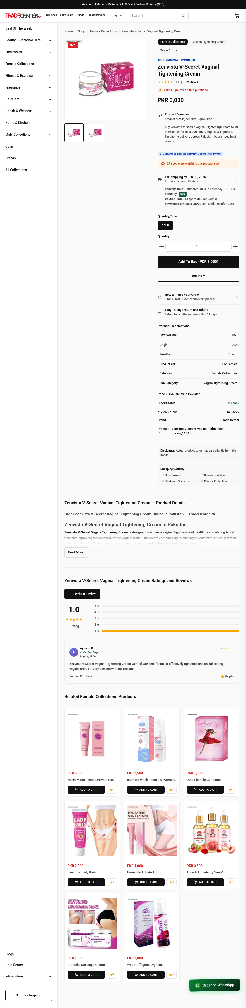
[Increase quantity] (235, 246)
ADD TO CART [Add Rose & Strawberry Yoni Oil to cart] (205, 882)
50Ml (165, 225)
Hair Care (12, 99)
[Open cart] (237, 15)
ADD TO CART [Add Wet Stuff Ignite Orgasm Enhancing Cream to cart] (146, 974)
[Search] (183, 15)
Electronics (13, 52)
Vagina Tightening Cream (209, 42)
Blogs (9, 954)
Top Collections (96, 15)
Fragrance (12, 87)
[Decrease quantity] (162, 246)
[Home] (23, 15)
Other (9, 146)
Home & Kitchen (17, 123)
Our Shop (51, 15)
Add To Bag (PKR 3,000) (198, 261)
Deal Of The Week (18, 28)
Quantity (163, 236)
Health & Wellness (18, 111)
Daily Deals (66, 15)
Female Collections (19, 64)
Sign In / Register (29, 995)
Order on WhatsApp (214, 985)
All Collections (16, 170)
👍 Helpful (227, 676)
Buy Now (198, 275)
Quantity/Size (167, 216)
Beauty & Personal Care (23, 40)
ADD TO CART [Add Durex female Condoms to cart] (205, 790)
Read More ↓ (77, 552)
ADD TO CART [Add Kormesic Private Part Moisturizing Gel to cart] (146, 882)
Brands (80, 15)
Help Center (14, 965)
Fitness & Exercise (19, 75)
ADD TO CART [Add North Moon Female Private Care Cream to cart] (86, 790)
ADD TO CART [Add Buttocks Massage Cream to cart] (86, 974)
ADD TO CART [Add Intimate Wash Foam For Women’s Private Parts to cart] (146, 790)
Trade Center (168, 50)
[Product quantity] (198, 246)
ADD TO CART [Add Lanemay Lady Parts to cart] (86, 882)
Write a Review (82, 594)
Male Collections (18, 134)
